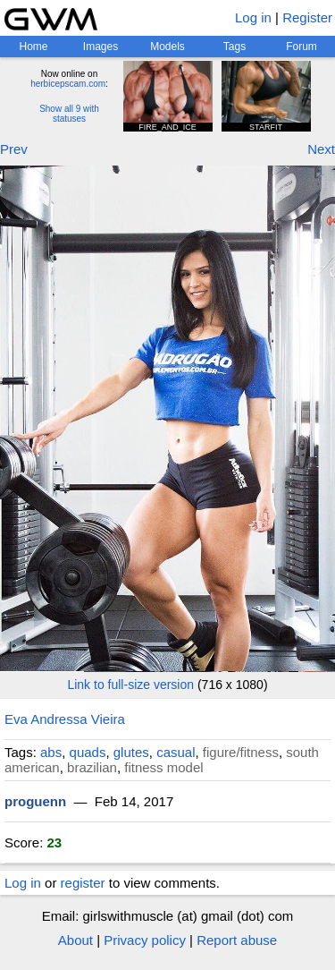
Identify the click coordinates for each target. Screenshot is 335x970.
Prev (14, 149)
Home (33, 46)
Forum (301, 46)
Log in (253, 17)
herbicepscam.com (67, 84)
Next (321, 149)
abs (51, 752)
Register (307, 17)
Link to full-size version (130, 684)
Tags (234, 46)
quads (88, 752)
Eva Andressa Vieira (64, 719)
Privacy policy (145, 940)
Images (100, 46)
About (75, 940)
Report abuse (237, 940)
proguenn (35, 801)
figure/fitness (241, 752)
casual (175, 752)
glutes (131, 752)
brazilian (92, 767)
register (83, 882)
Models (167, 46)
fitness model (163, 767)
